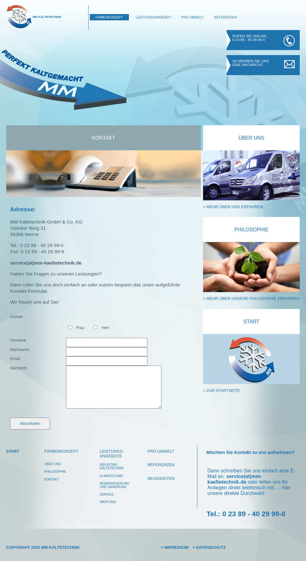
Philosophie (251, 229)
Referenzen (225, 17)
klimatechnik (111, 476)
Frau (80, 327)
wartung (108, 502)
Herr (106, 327)
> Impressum (175, 547)
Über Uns (251, 138)
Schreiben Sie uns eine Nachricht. (250, 63)
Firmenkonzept (109, 17)
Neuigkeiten (161, 478)
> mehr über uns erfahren (233, 206)
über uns (52, 464)
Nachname (19, 349)
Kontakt (103, 138)
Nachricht (18, 368)
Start (251, 321)
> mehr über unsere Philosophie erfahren (251, 298)
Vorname (18, 340)
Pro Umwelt (192, 17)
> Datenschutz (209, 547)
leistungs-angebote (112, 453)
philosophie (55, 471)
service (107, 494)
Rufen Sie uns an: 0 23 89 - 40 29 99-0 (249, 38)
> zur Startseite (221, 390)
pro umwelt (160, 451)
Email (15, 358)
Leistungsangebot (153, 17)
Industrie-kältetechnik (112, 466)
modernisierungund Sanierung (115, 485)
